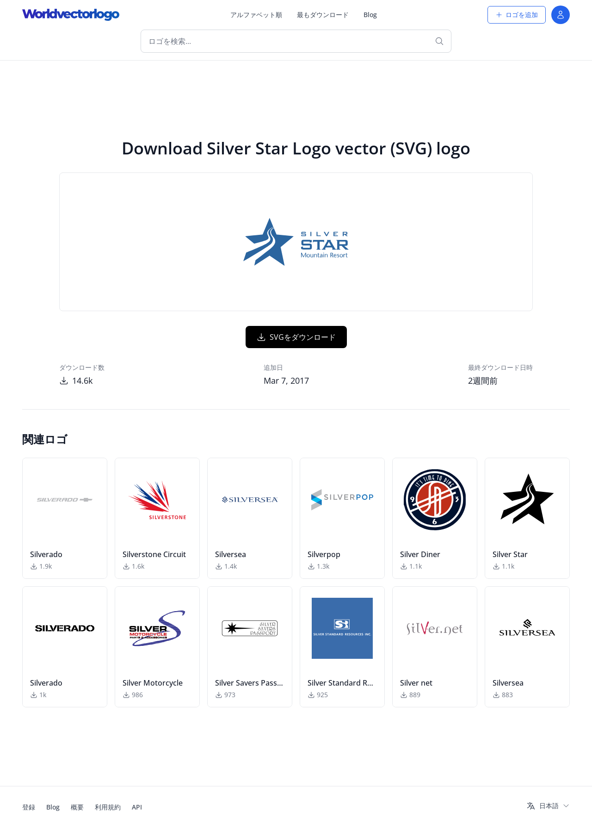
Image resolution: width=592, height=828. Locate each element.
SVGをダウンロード (296, 337)
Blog (370, 14)
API (137, 807)
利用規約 (108, 807)
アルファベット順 (256, 14)
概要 (77, 807)
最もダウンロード (323, 14)
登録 (28, 807)
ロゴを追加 (516, 14)
